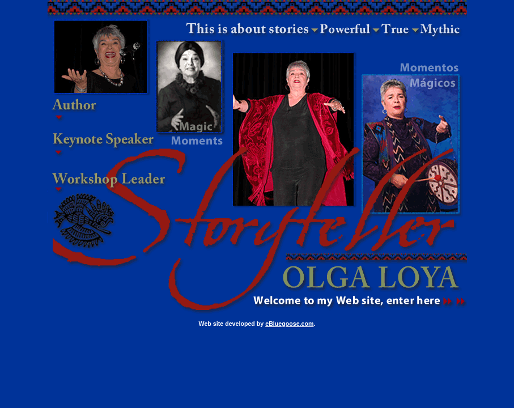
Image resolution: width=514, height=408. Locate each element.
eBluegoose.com (289, 323)
